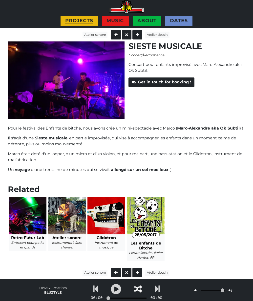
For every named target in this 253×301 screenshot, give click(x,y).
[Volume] (213, 290)
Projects (79, 20)
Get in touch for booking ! (161, 82)
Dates (179, 20)
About (147, 20)
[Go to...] (126, 298)
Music (115, 20)
